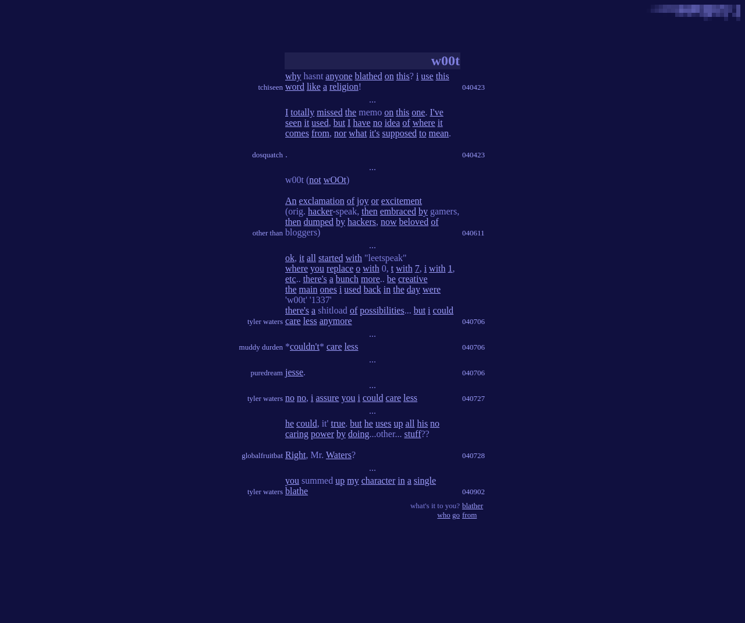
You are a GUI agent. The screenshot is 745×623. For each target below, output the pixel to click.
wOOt (335, 180)
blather (472, 505)
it (306, 123)
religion (344, 86)
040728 (473, 455)
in (387, 289)
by (423, 211)
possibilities (382, 310)
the (351, 112)
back (372, 289)
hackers (361, 222)
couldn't (305, 346)
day (413, 289)
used (319, 123)
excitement (401, 201)
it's (374, 133)
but (339, 123)
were (432, 289)
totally (302, 112)
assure (327, 398)
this (403, 76)
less (310, 321)
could (443, 310)
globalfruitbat (262, 455)
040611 (473, 232)
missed (329, 112)
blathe (296, 491)
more (370, 279)
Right (295, 455)
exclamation (322, 201)
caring (296, 434)
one (418, 112)
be (391, 279)
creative (413, 279)
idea (392, 123)
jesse (294, 372)
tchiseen (270, 87)
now (389, 222)
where (424, 123)
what (358, 133)
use (427, 76)
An (291, 201)
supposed (399, 133)
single (425, 480)
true (338, 423)
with (354, 258)
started (330, 258)
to (422, 133)
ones (328, 289)
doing (358, 434)
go (456, 515)
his (422, 423)
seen (293, 123)
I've (436, 112)
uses (383, 423)
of (406, 123)
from (320, 133)
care (293, 321)
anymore (336, 321)
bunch (347, 279)
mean (438, 133)
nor (340, 133)
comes (297, 133)
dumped (319, 222)
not (315, 180)
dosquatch (267, 154)
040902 (473, 491)
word (294, 86)
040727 (473, 398)
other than (268, 232)
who (443, 515)
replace (340, 268)
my (353, 480)
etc (290, 279)
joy (362, 201)
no (377, 123)
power (322, 434)
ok (290, 258)
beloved (414, 222)
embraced (398, 211)
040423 (473, 87)
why (293, 76)
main (308, 289)
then (369, 211)
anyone (338, 76)
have (361, 123)
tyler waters (265, 321)
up (398, 423)
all (311, 258)
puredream (266, 372)
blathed (368, 76)
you (317, 268)
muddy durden (261, 347)
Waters (339, 455)
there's (315, 279)
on (389, 76)
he (289, 423)
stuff (412, 434)
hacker (320, 211)
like (314, 86)
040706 (473, 321)
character (378, 480)
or (375, 201)
